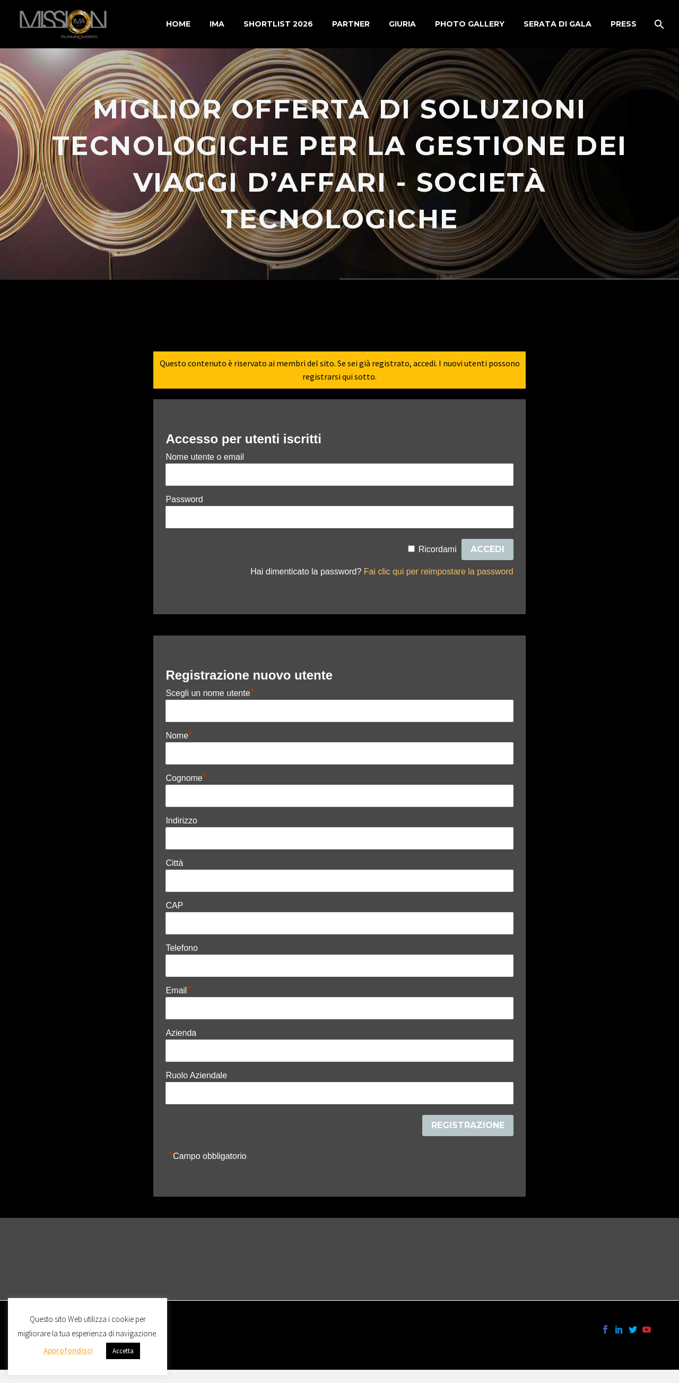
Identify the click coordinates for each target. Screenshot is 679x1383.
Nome (179, 735)
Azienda (181, 1032)
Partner (351, 24)
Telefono (182, 947)
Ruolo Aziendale (196, 1075)
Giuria (402, 24)
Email (178, 990)
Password (184, 499)
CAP (174, 905)
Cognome (186, 778)
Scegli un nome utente (210, 693)
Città (174, 862)
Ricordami (438, 549)
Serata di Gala (557, 24)
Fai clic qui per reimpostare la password (438, 571)
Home (178, 24)
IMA (217, 24)
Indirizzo (181, 820)
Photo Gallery (469, 24)
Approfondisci (68, 1350)
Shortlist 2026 (278, 24)
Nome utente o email (205, 456)
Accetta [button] (123, 1350)
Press (624, 24)
